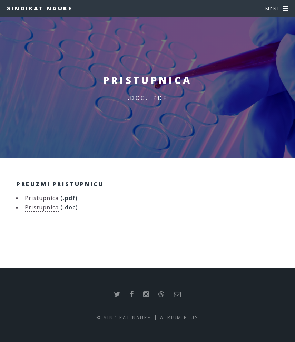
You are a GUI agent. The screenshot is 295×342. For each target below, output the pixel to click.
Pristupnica (42, 198)
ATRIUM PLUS (179, 317)
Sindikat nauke (39, 8)
